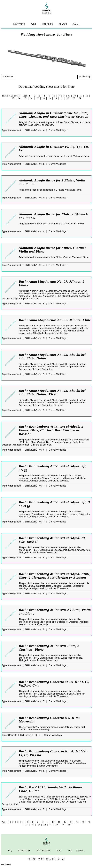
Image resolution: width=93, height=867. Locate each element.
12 (86, 96)
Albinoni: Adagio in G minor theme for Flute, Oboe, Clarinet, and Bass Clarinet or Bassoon (54, 114)
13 (13, 98)
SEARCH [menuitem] (63, 24)
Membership (84, 76)
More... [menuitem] (76, 24)
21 (62, 98)
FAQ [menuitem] (10, 851)
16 (31, 98)
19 (49, 98)
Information (8, 76)
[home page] (46, 8)
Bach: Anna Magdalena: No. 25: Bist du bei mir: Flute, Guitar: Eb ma (52, 392)
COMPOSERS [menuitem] (19, 24)
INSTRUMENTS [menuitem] (43, 851)
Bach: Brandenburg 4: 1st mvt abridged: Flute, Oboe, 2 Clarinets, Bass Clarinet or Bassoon (55, 575)
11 (80, 96)
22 (68, 98)
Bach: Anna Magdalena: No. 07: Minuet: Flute (55, 320)
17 (37, 98)
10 (74, 96)
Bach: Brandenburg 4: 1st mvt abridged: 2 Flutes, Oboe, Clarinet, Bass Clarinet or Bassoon (51, 430)
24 (80, 98)
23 (74, 98)
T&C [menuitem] (70, 851)
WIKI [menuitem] (33, 24)
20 (55, 98)
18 (43, 98)
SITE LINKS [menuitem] (47, 24)
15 (25, 98)
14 (19, 98)
